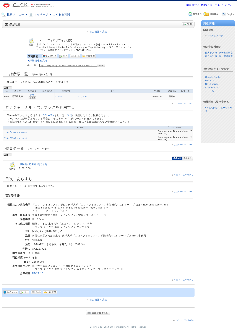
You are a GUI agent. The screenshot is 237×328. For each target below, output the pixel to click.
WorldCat (210, 80)
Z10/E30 (59, 96)
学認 (69, 115)
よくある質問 (61, 14)
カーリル (209, 91)
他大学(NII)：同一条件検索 (219, 52)
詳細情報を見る (38, 60)
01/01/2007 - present (15, 132)
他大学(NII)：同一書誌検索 (219, 56)
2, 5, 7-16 (82, 96)
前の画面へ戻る (98, 31)
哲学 (32, 95)
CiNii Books (211, 87)
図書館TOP (192, 5)
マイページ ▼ (40, 14)
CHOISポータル (210, 5)
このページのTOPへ (183, 103)
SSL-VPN (48, 115)
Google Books (213, 77)
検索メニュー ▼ (14, 14)
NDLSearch (211, 84)
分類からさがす (215, 36)
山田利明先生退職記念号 (32, 164)
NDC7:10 (37, 273)
